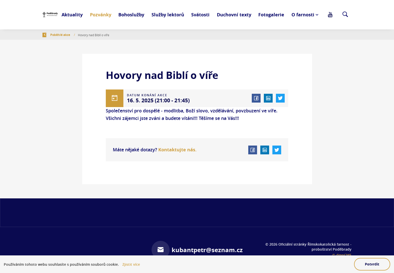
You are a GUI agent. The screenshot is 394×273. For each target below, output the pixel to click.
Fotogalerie (271, 15)
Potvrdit (372, 264)
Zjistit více (131, 264)
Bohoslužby (131, 15)
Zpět (49, 35)
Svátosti (200, 15)
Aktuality (72, 15)
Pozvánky (100, 15)
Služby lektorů (168, 15)
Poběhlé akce (89, 35)
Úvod (68, 35)
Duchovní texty (234, 15)
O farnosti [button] (302, 15)
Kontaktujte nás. (176, 150)
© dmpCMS (342, 255)
